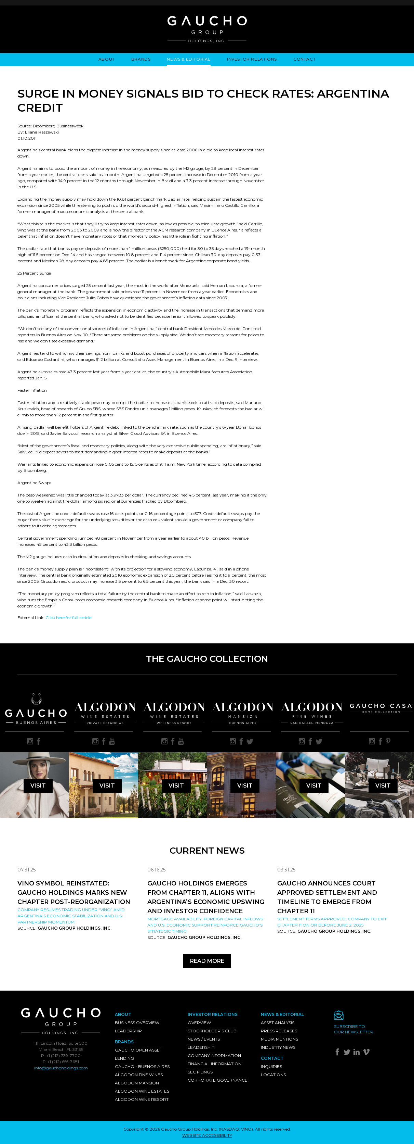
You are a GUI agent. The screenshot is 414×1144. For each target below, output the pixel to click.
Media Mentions (279, 1039)
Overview (199, 1022)
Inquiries (271, 1066)
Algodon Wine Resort (142, 1099)
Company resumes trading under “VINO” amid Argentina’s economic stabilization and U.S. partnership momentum (71, 916)
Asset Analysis (277, 1022)
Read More (207, 961)
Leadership (128, 1030)
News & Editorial (189, 59)
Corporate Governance (218, 1080)
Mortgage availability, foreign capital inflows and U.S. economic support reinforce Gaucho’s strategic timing (205, 925)
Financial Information (214, 1063)
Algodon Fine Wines (139, 1074)
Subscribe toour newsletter (353, 1029)
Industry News (278, 1047)
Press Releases (279, 1030)
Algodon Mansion (137, 1082)
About (106, 59)
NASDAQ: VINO (236, 1129)
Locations (273, 1074)
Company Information (214, 1055)
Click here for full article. (68, 617)
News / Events (204, 1039)
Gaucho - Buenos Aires (142, 1066)
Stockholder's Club (212, 1030)
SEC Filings (200, 1071)
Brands (141, 59)
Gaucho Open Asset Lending (138, 1054)
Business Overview (137, 1022)
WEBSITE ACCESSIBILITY (207, 1135)
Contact (304, 59)
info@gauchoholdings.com (61, 1067)
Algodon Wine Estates (142, 1091)
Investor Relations (252, 59)
